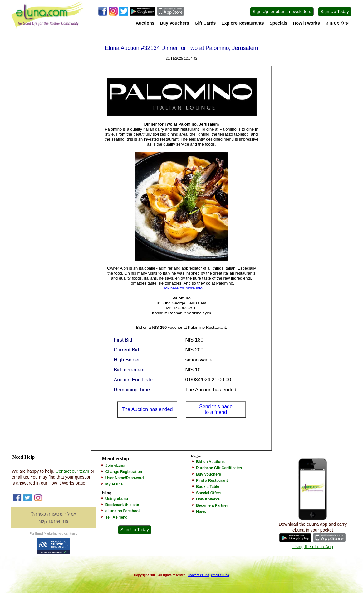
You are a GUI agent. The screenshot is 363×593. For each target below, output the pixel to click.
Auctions (145, 23)
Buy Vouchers (174, 23)
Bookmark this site (122, 505)
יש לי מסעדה (338, 23)
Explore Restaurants (242, 23)
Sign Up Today (335, 11)
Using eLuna (116, 498)
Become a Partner (212, 505)
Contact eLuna (198, 575)
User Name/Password (124, 478)
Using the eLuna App (312, 546)
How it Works (208, 499)
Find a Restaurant (212, 480)
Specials (278, 23)
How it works (306, 23)
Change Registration (123, 472)
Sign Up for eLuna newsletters (282, 11)
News (201, 511)
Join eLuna (115, 465)
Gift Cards (205, 23)
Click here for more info (181, 288)
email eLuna (220, 575)
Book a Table (207, 487)
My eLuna (114, 484)
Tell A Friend (116, 517)
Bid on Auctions (210, 462)
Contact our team (72, 471)
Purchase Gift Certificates (219, 468)
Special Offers (208, 493)
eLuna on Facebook (123, 511)
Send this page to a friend (216, 409)
